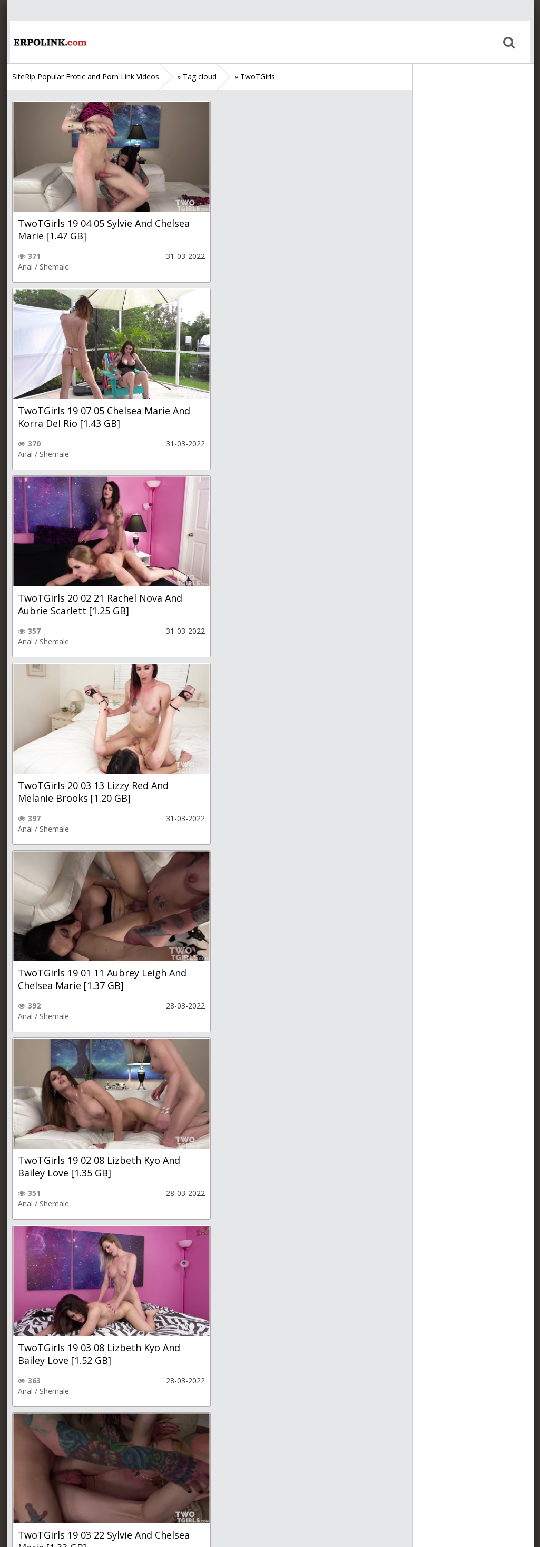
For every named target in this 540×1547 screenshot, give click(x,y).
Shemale (54, 267)
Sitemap (58, 1497)
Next (139, 1433)
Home (46, 42)
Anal (25, 267)
